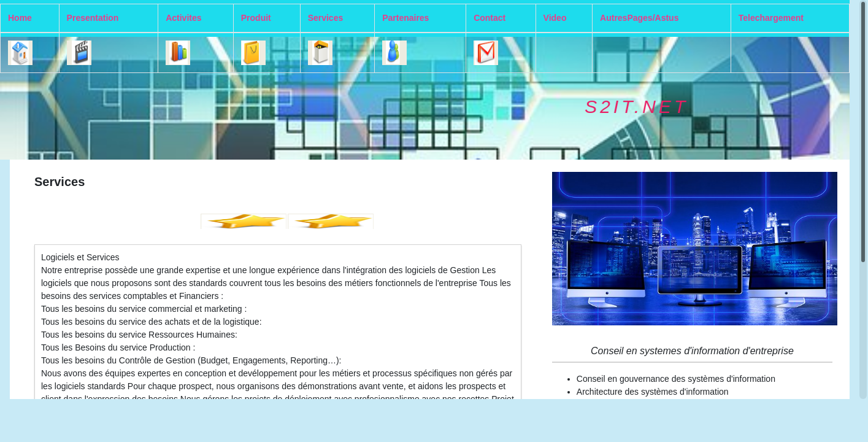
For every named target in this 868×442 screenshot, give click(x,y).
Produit (256, 18)
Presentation (93, 18)
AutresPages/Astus (639, 18)
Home (20, 18)
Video (555, 18)
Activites (183, 18)
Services (326, 18)
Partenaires (405, 18)
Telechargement (771, 18)
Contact (489, 18)
